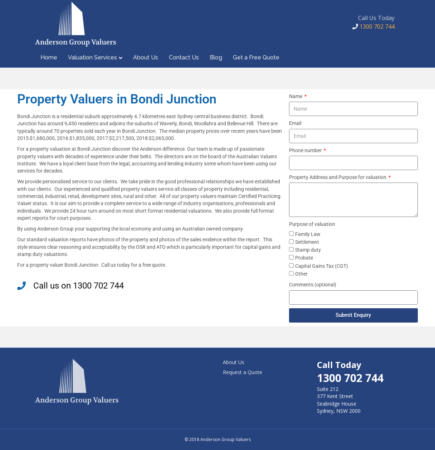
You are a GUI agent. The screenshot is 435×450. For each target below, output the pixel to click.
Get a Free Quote (256, 57)
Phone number (306, 150)
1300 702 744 (373, 26)
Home (48, 57)
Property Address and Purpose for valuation (338, 177)
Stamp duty (308, 250)
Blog (216, 57)
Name (296, 96)
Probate (304, 258)
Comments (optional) (312, 284)
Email (295, 123)
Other (301, 274)
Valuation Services (92, 57)
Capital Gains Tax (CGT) (321, 266)
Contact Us (184, 57)
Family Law (308, 234)
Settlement (307, 242)
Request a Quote (242, 372)
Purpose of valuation (312, 224)
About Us (145, 57)
